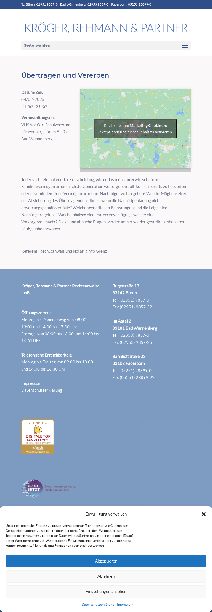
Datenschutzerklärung (98, 604)
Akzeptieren (106, 561)
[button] (203, 514)
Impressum (125, 604)
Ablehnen (106, 576)
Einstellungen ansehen (106, 591)
